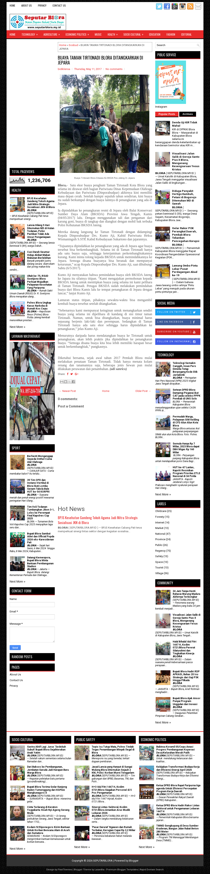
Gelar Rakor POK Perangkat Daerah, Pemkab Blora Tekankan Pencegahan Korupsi (185, 234)
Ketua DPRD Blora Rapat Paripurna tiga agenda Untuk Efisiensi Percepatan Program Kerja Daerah (178, 788)
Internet (159, 522)
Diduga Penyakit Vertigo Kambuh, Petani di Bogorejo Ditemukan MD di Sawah (184, 197)
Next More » (17, 326)
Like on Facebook (178, 322)
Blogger (133, 860)
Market (159, 528)
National (160, 533)
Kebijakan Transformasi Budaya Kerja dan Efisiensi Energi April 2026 (178, 768)
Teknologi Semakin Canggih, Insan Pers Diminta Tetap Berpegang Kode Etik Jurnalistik (185, 369)
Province (160, 539)
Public (158, 545)
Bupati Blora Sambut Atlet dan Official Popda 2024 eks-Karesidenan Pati (40, 538)
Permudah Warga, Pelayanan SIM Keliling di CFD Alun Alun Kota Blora (186, 421)
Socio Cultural (134, 33)
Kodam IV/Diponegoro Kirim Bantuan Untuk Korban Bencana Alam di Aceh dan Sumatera (48, 830)
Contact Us (59, 5)
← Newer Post (67, 391)
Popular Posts (167, 114)
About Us (26, 5)
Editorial (186, 34)
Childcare (160, 511)
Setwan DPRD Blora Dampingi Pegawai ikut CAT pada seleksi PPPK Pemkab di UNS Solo (186, 394)
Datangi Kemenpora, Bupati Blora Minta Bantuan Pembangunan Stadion (40, 562)
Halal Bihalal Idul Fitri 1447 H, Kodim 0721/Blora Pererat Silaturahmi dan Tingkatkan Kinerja (184, 647)
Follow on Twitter (178, 312)
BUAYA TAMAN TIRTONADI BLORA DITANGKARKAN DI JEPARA (100, 60)
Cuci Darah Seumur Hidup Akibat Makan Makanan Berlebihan (39, 255)
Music (98, 34)
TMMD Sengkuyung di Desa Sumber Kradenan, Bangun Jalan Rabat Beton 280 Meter (177, 828)
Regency (160, 550)
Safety (159, 556)
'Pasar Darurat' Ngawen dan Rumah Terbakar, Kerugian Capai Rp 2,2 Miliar (113, 828)
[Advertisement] (32, 103)
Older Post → (143, 391)
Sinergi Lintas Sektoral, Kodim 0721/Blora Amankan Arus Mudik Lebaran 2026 (111, 810)
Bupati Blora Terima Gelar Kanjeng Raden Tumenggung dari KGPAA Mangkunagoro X (47, 789)
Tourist (159, 567)
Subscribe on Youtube (178, 332)
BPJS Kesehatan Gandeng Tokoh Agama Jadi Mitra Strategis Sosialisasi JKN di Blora (98, 520)
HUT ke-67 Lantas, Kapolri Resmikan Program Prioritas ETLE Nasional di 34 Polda (186, 472)
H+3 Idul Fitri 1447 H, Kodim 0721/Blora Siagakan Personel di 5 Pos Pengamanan (112, 789)
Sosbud (73, 45)
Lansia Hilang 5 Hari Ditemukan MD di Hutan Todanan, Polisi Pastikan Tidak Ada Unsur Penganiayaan (40, 231)
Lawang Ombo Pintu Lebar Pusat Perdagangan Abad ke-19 (185, 270)
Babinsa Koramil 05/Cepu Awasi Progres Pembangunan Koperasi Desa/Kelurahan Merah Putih (175, 749)
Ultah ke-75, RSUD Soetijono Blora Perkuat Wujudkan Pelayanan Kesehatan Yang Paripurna (39, 281)
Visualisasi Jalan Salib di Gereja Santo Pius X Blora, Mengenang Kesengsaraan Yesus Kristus (185, 161)
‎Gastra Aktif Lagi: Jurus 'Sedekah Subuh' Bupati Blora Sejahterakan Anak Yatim (46, 749)
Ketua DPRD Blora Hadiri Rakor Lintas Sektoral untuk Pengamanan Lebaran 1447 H (178, 808)
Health (114, 33)
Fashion (171, 34)
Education (154, 34)
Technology (31, 33)
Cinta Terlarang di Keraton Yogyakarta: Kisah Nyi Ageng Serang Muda (48, 810)
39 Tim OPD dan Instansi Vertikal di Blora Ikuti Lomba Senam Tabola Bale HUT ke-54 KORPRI (38, 486)
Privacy (42, 5)
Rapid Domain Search (152, 869)
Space (159, 562)
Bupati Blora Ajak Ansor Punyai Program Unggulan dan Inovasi (186, 701)
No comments (114, 69)
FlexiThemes (65, 869)
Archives (188, 114)
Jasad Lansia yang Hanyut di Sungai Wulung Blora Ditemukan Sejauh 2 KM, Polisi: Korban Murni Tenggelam (113, 769)
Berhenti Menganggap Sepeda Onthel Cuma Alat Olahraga (40, 459)
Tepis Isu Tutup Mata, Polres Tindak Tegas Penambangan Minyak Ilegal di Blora (113, 749)
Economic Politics (79, 33)
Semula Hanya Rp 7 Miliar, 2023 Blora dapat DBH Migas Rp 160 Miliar (186, 448)
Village (159, 573)
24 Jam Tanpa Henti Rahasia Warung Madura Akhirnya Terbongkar (186, 594)
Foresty (159, 516)
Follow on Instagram (178, 341)
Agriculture (53, 33)
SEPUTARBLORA (103, 860)
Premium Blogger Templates (122, 869)
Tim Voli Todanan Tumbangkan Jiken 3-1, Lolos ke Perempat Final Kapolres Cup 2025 (40, 512)
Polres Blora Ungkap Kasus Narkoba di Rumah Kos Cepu (39, 305)
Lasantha (99, 869)
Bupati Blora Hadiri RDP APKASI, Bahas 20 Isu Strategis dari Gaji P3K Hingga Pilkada (186, 676)
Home (12, 5)
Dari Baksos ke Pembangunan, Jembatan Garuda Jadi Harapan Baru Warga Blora (48, 769)
